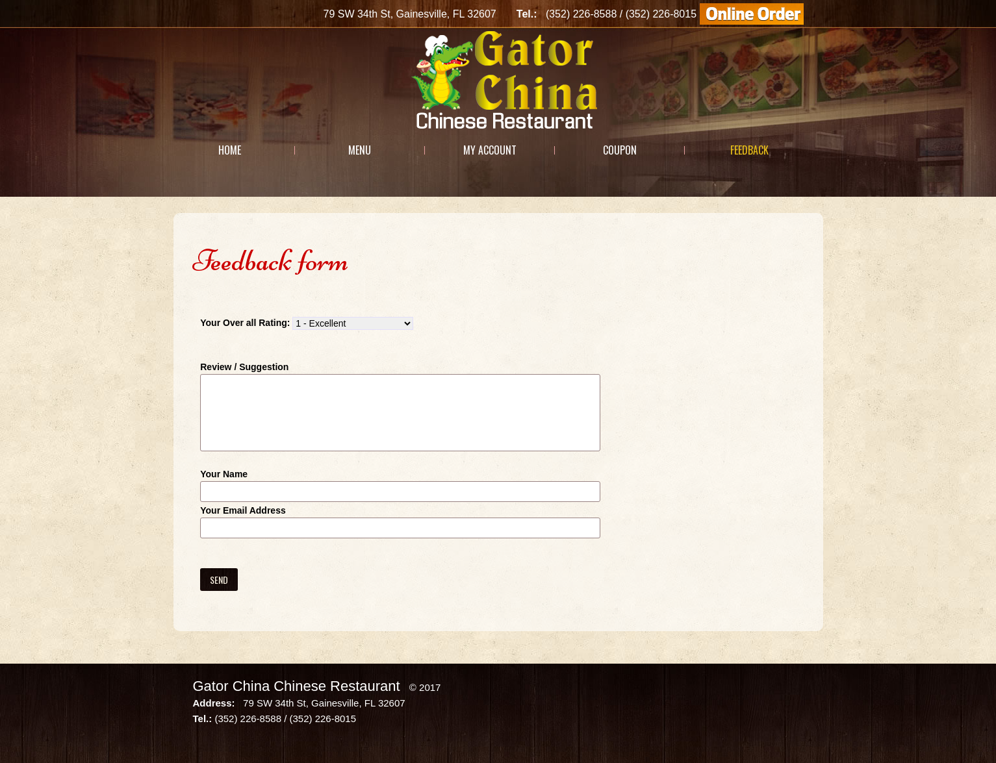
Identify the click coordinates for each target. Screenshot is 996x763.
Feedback (749, 150)
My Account (490, 150)
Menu (359, 150)
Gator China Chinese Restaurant (296, 686)
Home (229, 150)
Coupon (620, 150)
